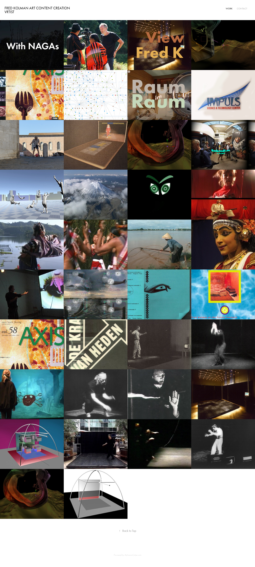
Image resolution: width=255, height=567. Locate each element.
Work (229, 8)
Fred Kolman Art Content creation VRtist (38, 10)
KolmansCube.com (133, 555)
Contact (242, 8)
